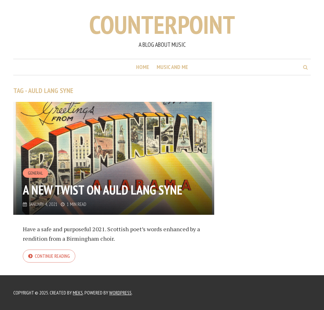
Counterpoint (162, 24)
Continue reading (52, 256)
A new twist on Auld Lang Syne (102, 190)
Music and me (172, 67)
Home (142, 67)
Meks (78, 292)
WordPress (120, 292)
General (35, 173)
